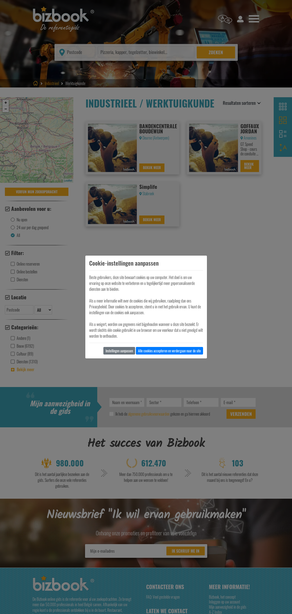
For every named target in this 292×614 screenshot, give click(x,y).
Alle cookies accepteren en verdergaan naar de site (169, 350)
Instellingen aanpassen (119, 350)
